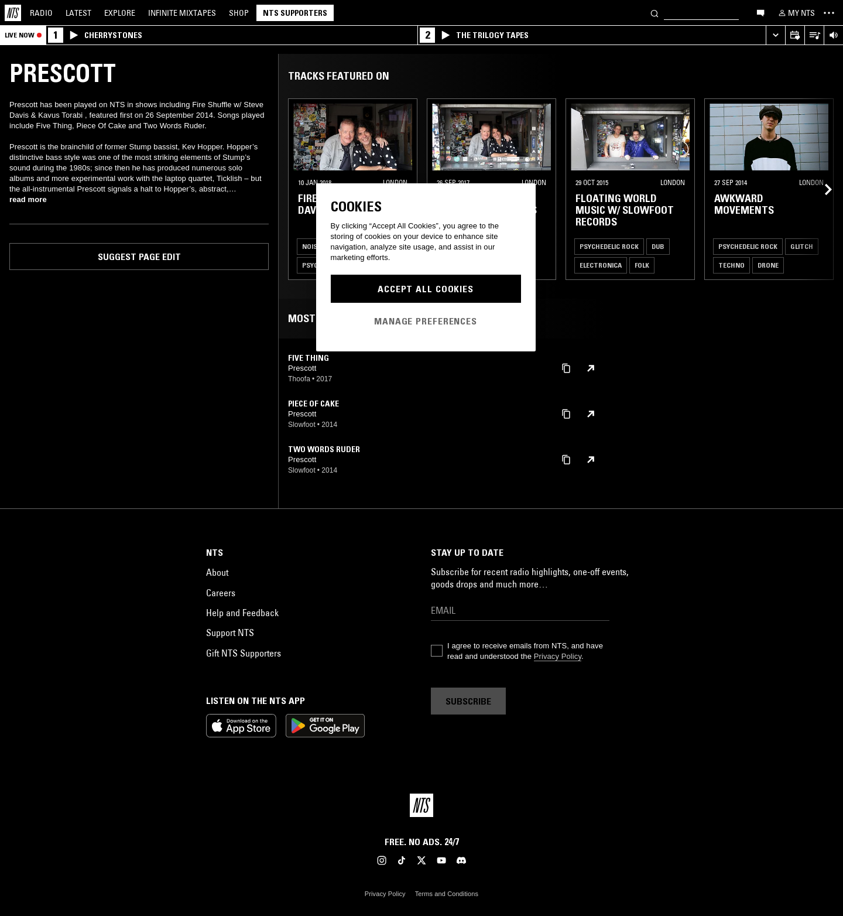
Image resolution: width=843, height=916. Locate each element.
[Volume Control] (833, 35)
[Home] (13, 13)
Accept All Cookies (426, 289)
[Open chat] (760, 12)
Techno (731, 265)
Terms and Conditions (446, 893)
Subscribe (468, 701)
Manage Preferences (425, 321)
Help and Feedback (242, 612)
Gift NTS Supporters (243, 653)
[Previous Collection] (821, 189)
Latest (78, 13)
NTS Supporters (295, 13)
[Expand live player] (775, 35)
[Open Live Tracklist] (814, 35)
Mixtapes (182, 13)
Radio (41, 13)
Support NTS (230, 632)
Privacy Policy (557, 656)
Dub (658, 246)
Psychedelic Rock (609, 246)
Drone (768, 265)
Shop (239, 13)
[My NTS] (795, 13)
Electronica (601, 265)
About (217, 572)
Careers (220, 593)
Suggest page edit (139, 256)
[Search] (654, 12)
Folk (642, 265)
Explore (119, 13)
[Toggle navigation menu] (829, 13)
